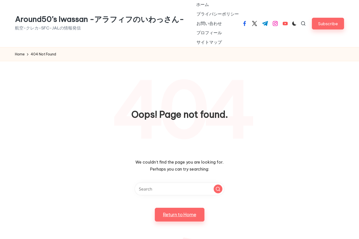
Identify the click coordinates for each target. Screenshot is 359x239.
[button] (328, 23)
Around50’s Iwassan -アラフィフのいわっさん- (99, 19)
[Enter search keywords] (179, 189)
